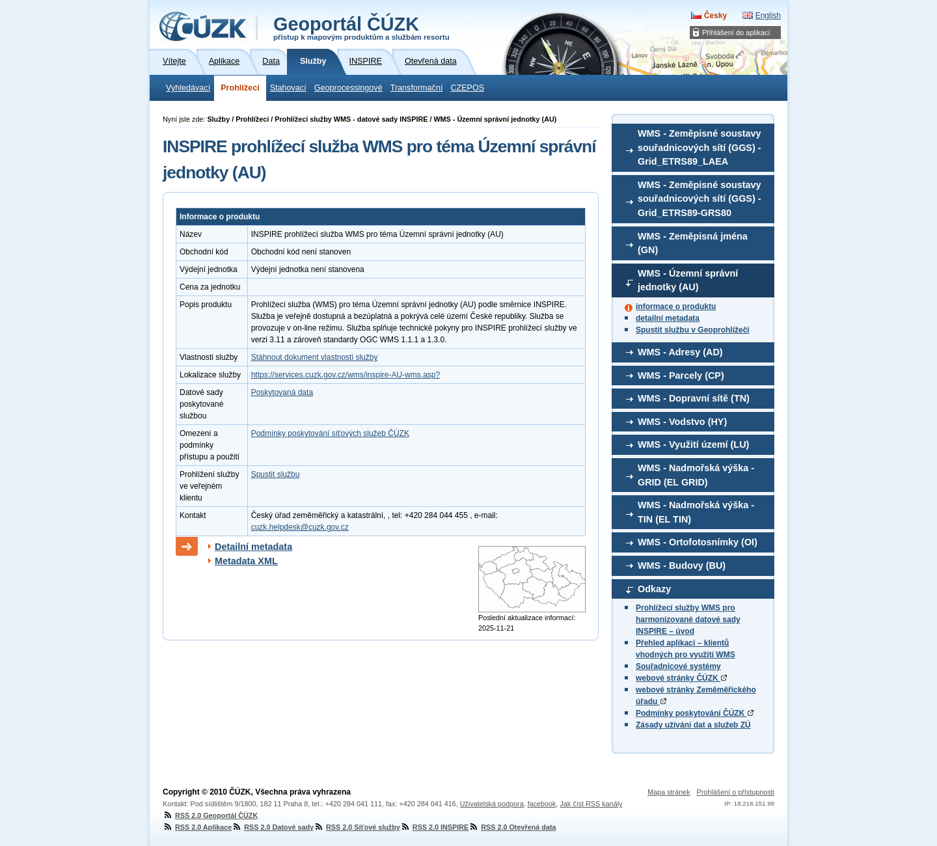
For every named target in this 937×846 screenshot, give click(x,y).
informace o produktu (676, 306)
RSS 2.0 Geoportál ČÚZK (210, 815)
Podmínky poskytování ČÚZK (695, 713)
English (768, 15)
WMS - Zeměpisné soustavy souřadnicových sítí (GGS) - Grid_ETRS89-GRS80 (699, 199)
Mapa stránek (668, 792)
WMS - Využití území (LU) (693, 444)
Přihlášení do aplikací (736, 32)
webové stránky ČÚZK (681, 678)
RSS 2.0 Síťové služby (357, 827)
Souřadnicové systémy (678, 666)
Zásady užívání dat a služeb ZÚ (693, 725)
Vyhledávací (188, 87)
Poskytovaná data (282, 392)
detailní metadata (667, 318)
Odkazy (654, 589)
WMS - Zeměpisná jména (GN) (693, 243)
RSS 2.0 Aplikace (197, 827)
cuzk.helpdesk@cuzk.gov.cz (300, 527)
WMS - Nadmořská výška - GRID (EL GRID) (696, 475)
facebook (542, 804)
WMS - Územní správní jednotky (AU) (688, 280)
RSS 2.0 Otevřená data (512, 827)
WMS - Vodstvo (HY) (682, 421)
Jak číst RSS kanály (591, 804)
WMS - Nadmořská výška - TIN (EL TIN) (696, 512)
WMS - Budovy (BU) (682, 565)
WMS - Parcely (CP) (681, 375)
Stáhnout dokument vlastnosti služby (314, 357)
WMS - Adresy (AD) (680, 352)
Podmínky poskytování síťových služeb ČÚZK (330, 433)
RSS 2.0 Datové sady (273, 827)
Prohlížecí (240, 87)
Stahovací (288, 87)
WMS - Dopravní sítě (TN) (694, 398)
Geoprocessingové (348, 87)
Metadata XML (246, 561)
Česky (715, 15)
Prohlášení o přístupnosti (735, 792)
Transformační (416, 87)
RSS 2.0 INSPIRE (434, 827)
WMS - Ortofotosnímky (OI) (697, 542)
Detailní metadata (253, 546)
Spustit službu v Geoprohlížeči (693, 329)
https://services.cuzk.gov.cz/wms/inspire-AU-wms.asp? (346, 374)
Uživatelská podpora (492, 804)
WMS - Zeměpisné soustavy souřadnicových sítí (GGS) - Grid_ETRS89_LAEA (699, 147)
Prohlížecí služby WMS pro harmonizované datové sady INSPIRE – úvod (688, 619)
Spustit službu (275, 474)
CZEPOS (467, 87)
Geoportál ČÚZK (361, 27)
